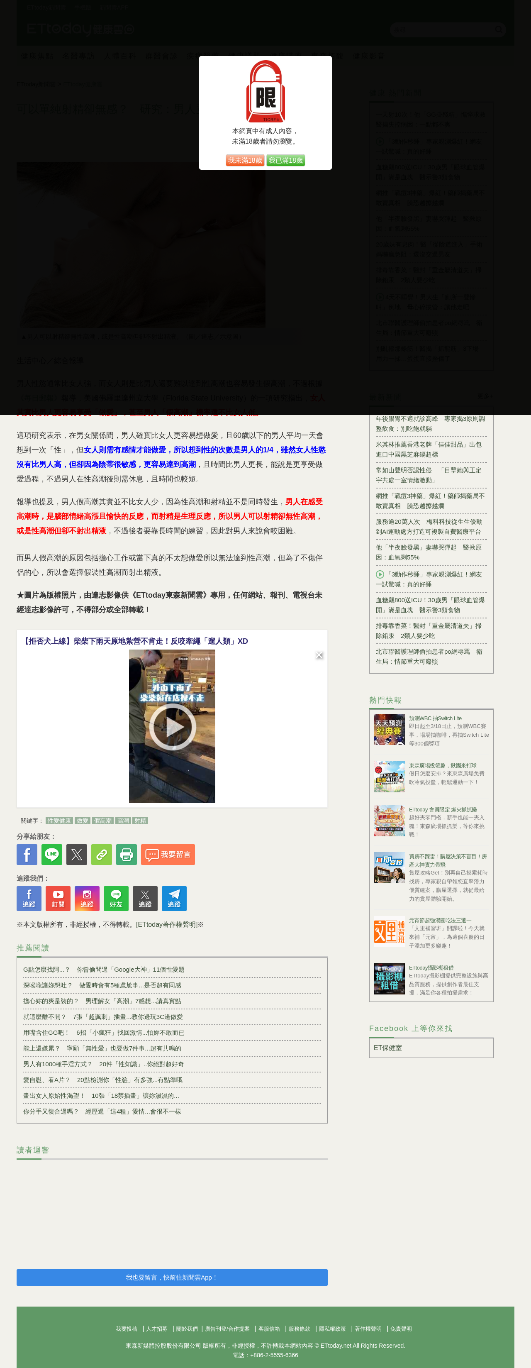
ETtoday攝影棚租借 (431, 968)
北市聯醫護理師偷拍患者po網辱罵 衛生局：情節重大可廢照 (429, 656)
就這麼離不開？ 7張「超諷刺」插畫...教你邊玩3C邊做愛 (103, 1016)
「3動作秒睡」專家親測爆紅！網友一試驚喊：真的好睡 (429, 579)
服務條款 (299, 1329)
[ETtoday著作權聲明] (166, 924)
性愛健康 (59, 820)
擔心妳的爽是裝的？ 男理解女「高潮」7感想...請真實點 (102, 1000)
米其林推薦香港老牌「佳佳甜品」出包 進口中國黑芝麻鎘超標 (431, 449)
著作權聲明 (368, 1329)
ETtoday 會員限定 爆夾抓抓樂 (443, 809)
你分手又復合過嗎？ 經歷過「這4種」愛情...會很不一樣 (102, 1111)
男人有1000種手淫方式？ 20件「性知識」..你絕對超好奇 (103, 1064)
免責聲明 (401, 1329)
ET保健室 (388, 1047)
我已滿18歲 (286, 160)
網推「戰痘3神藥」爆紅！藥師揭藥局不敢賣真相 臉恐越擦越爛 (430, 500)
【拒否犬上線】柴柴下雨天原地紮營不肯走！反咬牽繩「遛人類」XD (134, 641)
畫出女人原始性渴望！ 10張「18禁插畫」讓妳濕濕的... (101, 1095)
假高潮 (103, 820)
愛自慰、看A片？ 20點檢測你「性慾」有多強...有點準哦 (103, 1079)
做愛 (82, 820)
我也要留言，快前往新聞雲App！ (172, 1277)
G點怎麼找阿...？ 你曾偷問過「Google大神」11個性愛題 (104, 969)
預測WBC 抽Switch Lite (435, 718)
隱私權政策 (332, 1329)
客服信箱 (269, 1329)
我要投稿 (126, 1329)
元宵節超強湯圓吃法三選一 (440, 920)
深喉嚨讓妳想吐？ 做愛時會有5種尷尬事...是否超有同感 (102, 985)
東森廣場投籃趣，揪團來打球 (443, 765)
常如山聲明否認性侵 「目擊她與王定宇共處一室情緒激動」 (429, 475)
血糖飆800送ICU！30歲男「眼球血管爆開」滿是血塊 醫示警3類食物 (430, 604)
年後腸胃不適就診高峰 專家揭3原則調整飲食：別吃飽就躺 (430, 423)
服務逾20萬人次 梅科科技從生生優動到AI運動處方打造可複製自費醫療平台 (429, 526)
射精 (140, 820)
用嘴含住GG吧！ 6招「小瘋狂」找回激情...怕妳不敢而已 (104, 1032)
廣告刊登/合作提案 (227, 1329)
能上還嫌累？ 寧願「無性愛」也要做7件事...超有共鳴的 (102, 1048)
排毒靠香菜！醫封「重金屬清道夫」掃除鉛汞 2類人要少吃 (429, 630)
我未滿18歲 (245, 160)
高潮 (123, 820)
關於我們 (187, 1329)
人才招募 (157, 1329)
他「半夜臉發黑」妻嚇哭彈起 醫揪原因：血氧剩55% (429, 552)
